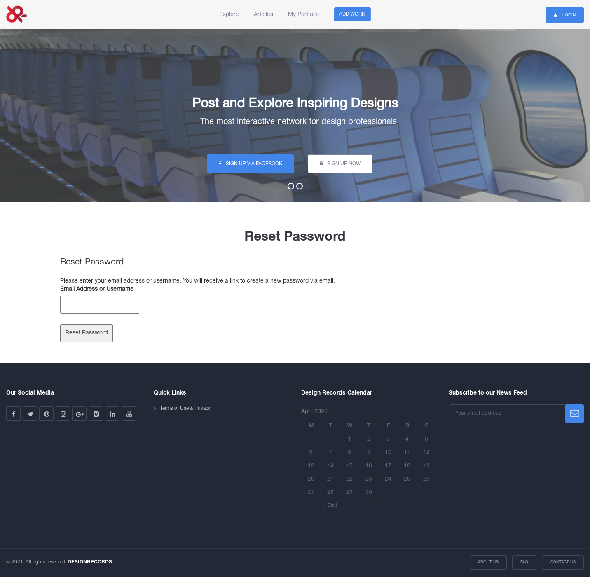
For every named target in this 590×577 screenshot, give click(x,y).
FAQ (524, 562)
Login (565, 15)
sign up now (340, 163)
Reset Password (86, 333)
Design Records (16, 14)
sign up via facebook (250, 163)
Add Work (352, 14)
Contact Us (563, 562)
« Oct (330, 505)
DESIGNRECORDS (90, 562)
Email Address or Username (96, 289)
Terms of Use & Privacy (185, 408)
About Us (488, 562)
